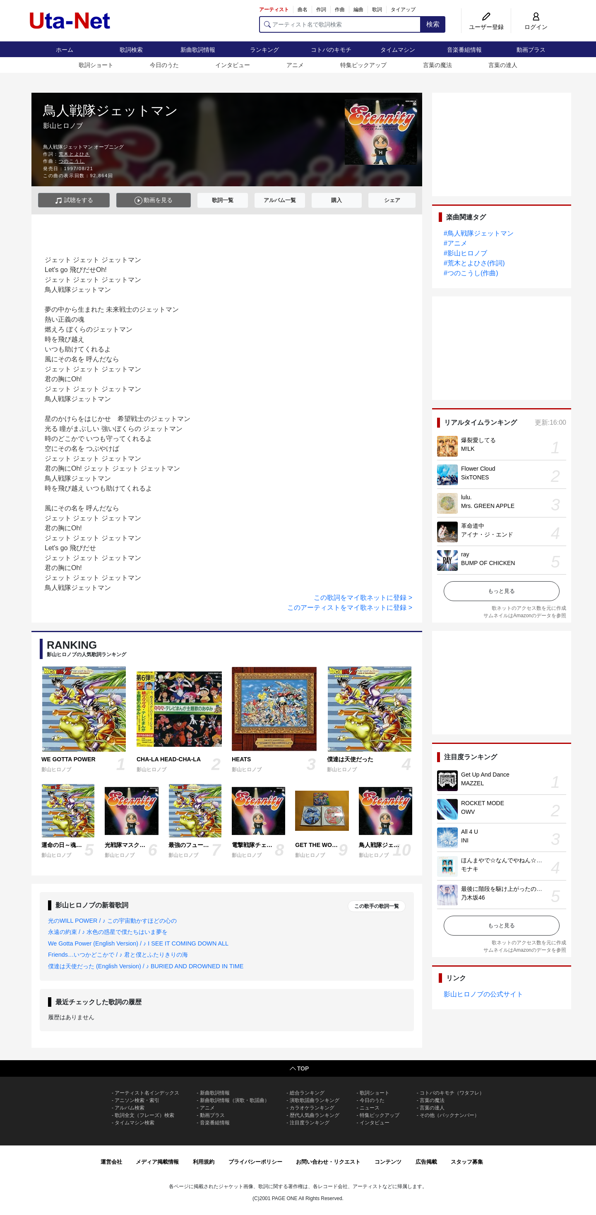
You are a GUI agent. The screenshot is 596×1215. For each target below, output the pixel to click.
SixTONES (475, 477)
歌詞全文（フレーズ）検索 (144, 1115)
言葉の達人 (502, 65)
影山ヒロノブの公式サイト (483, 994)
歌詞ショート (96, 65)
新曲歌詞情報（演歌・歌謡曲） (234, 1100)
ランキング (264, 49)
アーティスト (274, 9)
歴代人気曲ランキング (314, 1115)
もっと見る (501, 591)
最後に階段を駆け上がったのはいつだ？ (513, 888)
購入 (336, 200)
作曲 (340, 9)
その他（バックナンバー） (449, 1115)
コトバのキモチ (331, 49)
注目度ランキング (309, 1123)
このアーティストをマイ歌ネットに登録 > (349, 607)
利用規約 (203, 1162)
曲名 (303, 9)
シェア (392, 200)
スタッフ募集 (467, 1162)
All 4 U (469, 831)
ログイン (536, 27)
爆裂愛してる (478, 440)
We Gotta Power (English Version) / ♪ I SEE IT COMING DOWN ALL (138, 943)
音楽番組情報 (464, 49)
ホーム (64, 49)
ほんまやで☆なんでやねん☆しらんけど (513, 860)
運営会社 (111, 1162)
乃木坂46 (473, 897)
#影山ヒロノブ (465, 253)
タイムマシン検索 (134, 1123)
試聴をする (74, 201)
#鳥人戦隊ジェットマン (479, 233)
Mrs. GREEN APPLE (487, 506)
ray (465, 554)
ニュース (370, 1108)
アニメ (295, 65)
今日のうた (164, 65)
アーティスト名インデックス (147, 1093)
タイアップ (403, 9)
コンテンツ (388, 1162)
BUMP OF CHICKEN (488, 563)
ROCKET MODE (482, 803)
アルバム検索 (129, 1108)
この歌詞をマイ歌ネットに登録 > (363, 597)
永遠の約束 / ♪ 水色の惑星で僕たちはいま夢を (108, 932)
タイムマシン (397, 49)
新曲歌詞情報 (197, 49)
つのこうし (72, 161)
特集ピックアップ (363, 65)
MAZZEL (472, 783)
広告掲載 (426, 1162)
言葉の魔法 (437, 65)
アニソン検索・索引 (137, 1100)
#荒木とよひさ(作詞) (474, 263)
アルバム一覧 (280, 200)
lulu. (466, 497)
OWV (468, 811)
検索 (433, 24)
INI (465, 840)
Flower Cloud (478, 468)
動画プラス (531, 49)
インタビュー (232, 65)
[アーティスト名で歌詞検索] (340, 24)
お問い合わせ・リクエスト (328, 1162)
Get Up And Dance (485, 774)
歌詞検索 (131, 49)
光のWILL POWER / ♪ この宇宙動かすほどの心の (112, 920)
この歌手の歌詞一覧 (376, 906)
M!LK (468, 448)
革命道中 (472, 525)
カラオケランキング (312, 1108)
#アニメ (455, 243)
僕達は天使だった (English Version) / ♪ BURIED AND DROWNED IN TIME (145, 966)
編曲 (358, 9)
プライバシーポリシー (255, 1162)
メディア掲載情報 (157, 1162)
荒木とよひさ (74, 154)
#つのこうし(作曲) (471, 273)
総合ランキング (307, 1093)
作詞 (321, 9)
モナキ (469, 869)
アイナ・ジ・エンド (487, 534)
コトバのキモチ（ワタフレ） (452, 1093)
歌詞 (377, 9)
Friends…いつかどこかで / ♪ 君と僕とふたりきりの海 (118, 954)
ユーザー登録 (486, 27)
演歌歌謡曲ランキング (314, 1100)
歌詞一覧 (222, 200)
